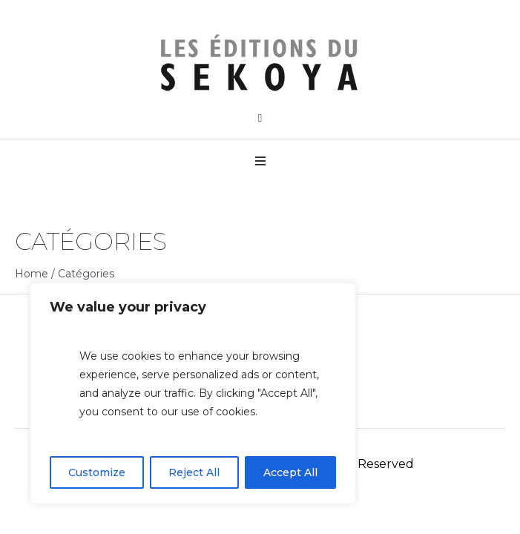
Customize (96, 472)
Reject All (194, 472)
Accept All (290, 472)
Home (31, 273)
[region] (193, 393)
